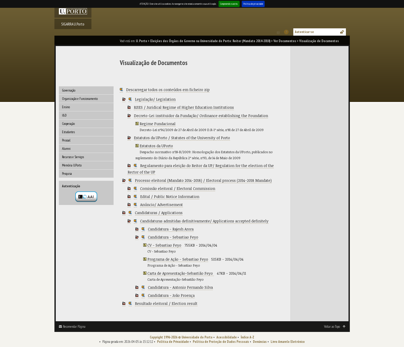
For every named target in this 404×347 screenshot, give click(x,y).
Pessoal (66, 140)
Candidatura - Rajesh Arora (171, 229)
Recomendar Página (74, 326)
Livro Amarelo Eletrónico (288, 341)
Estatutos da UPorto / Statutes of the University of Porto (182, 137)
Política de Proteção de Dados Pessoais (221, 341)
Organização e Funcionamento (80, 99)
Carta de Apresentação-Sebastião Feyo (180, 273)
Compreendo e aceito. (229, 3)
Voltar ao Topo (332, 326)
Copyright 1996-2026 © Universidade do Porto (181, 337)
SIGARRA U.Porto (72, 24)
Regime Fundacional (158, 123)
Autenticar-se (304, 32)
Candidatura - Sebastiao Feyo (173, 237)
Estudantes (68, 132)
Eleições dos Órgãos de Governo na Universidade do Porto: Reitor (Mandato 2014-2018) (210, 41)
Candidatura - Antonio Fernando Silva (180, 287)
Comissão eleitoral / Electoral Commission (177, 188)
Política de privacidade (253, 3)
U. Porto (141, 41)
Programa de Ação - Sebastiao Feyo (177, 259)
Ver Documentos (285, 41)
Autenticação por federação (86, 196)
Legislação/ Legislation (155, 99)
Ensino (66, 107)
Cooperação (68, 123)
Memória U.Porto (72, 165)
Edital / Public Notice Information (169, 196)
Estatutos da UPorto (156, 145)
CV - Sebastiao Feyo (164, 245)
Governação (68, 90)
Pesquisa (67, 173)
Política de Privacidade (173, 341)
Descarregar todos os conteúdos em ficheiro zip (168, 89)
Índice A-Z (247, 337)
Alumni (66, 148)
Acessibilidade (226, 337)
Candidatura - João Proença (171, 295)
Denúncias (260, 341)
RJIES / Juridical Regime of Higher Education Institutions (184, 107)
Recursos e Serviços (73, 157)
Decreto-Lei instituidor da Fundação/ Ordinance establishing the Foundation (201, 115)
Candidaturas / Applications (159, 212)
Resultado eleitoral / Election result (166, 303)
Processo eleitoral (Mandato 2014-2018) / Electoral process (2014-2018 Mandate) (203, 180)
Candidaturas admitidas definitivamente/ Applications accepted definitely (204, 221)
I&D (64, 115)
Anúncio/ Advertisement (161, 204)
